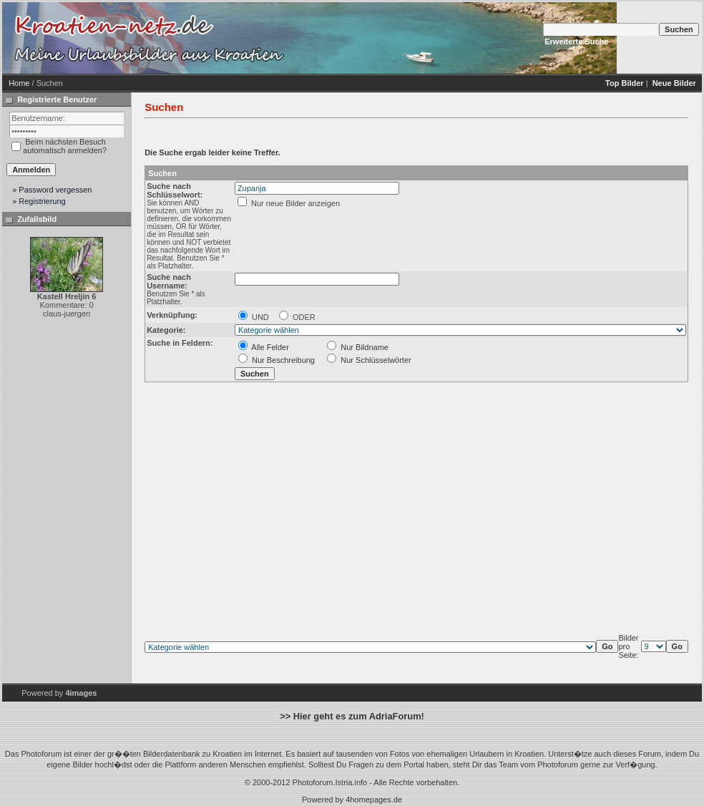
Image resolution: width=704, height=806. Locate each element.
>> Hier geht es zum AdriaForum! (352, 716)
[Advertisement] (410, 38)
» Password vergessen (52, 189)
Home (19, 83)
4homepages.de (374, 799)
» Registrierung (39, 201)
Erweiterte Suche (576, 41)
